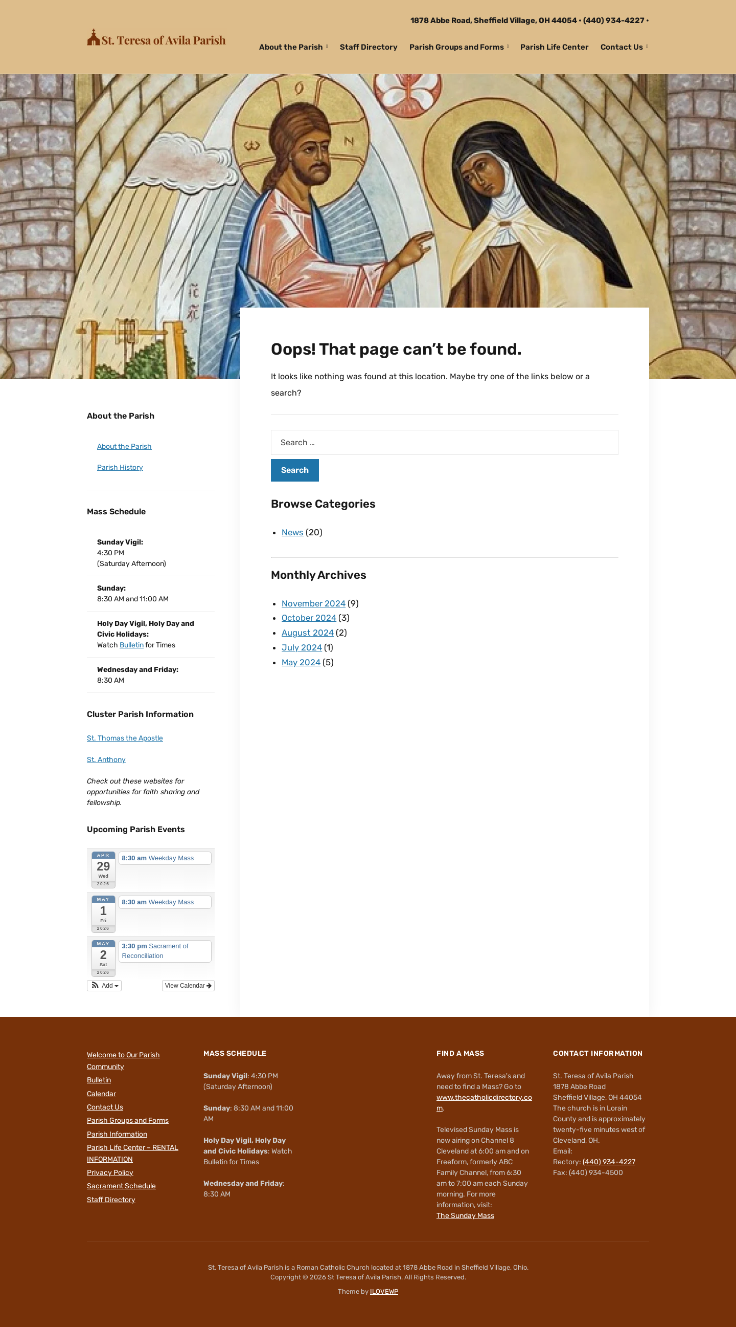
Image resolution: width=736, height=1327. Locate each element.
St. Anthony (106, 759)
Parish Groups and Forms (456, 47)
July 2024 (302, 647)
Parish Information (117, 1134)
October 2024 (310, 618)
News (293, 532)
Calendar (101, 1094)
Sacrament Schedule (121, 1186)
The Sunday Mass (465, 1215)
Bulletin (132, 645)
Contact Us (622, 47)
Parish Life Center (554, 47)
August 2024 (308, 632)
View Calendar (188, 985)
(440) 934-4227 (614, 20)
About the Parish (291, 47)
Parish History (120, 467)
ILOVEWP (384, 1291)
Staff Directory (369, 47)
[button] (104, 986)
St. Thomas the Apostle (125, 738)
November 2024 (314, 603)
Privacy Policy (110, 1172)
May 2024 (301, 662)
